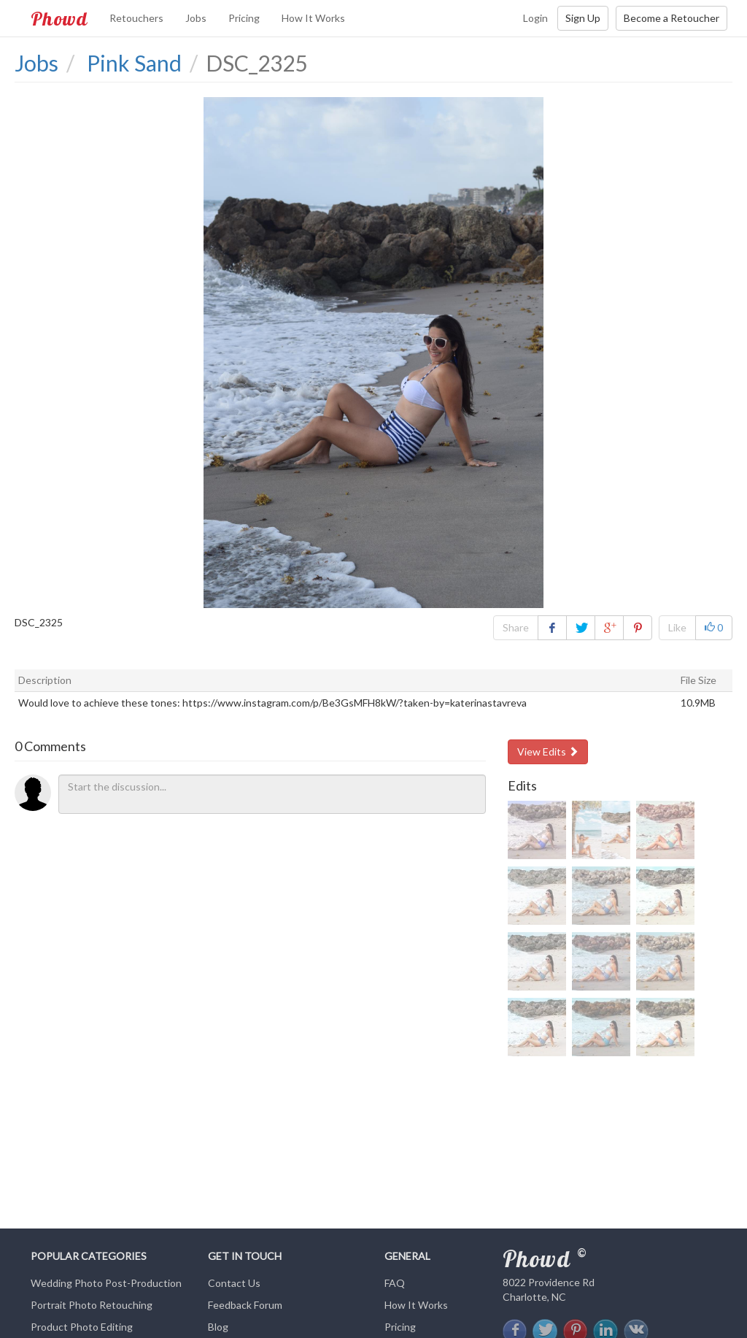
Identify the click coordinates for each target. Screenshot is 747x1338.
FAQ (394, 1283)
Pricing (244, 18)
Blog (218, 1326)
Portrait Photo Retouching (91, 1305)
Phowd (59, 18)
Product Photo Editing (82, 1326)
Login (535, 18)
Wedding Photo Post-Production (106, 1283)
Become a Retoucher (671, 18)
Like (677, 627)
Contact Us (234, 1283)
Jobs (195, 18)
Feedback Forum (245, 1305)
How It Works (313, 18)
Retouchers (136, 18)
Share (516, 627)
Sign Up (582, 18)
